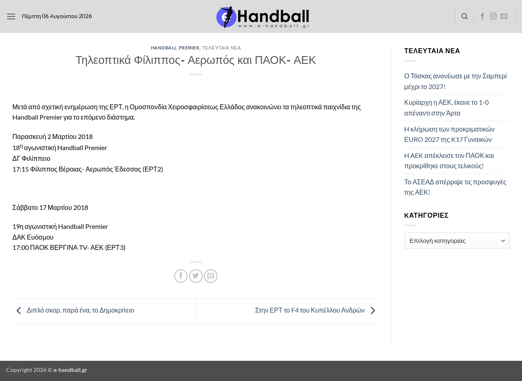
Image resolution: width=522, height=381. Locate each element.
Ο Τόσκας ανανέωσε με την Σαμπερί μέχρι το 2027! (455, 81)
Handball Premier (175, 48)
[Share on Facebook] (181, 276)
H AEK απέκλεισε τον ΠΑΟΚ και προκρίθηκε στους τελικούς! (449, 160)
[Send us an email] (504, 16)
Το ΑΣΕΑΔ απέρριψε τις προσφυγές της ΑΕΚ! (455, 187)
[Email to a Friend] (211, 276)
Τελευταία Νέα (221, 48)
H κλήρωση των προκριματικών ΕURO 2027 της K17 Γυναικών (449, 134)
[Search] (464, 16)
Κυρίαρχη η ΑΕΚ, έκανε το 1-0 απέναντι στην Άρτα (446, 107)
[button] (11, 16)
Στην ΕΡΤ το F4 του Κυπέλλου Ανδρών (317, 310)
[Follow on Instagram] (493, 16)
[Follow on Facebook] (482, 16)
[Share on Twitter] (196, 276)
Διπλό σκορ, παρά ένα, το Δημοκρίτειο (73, 310)
